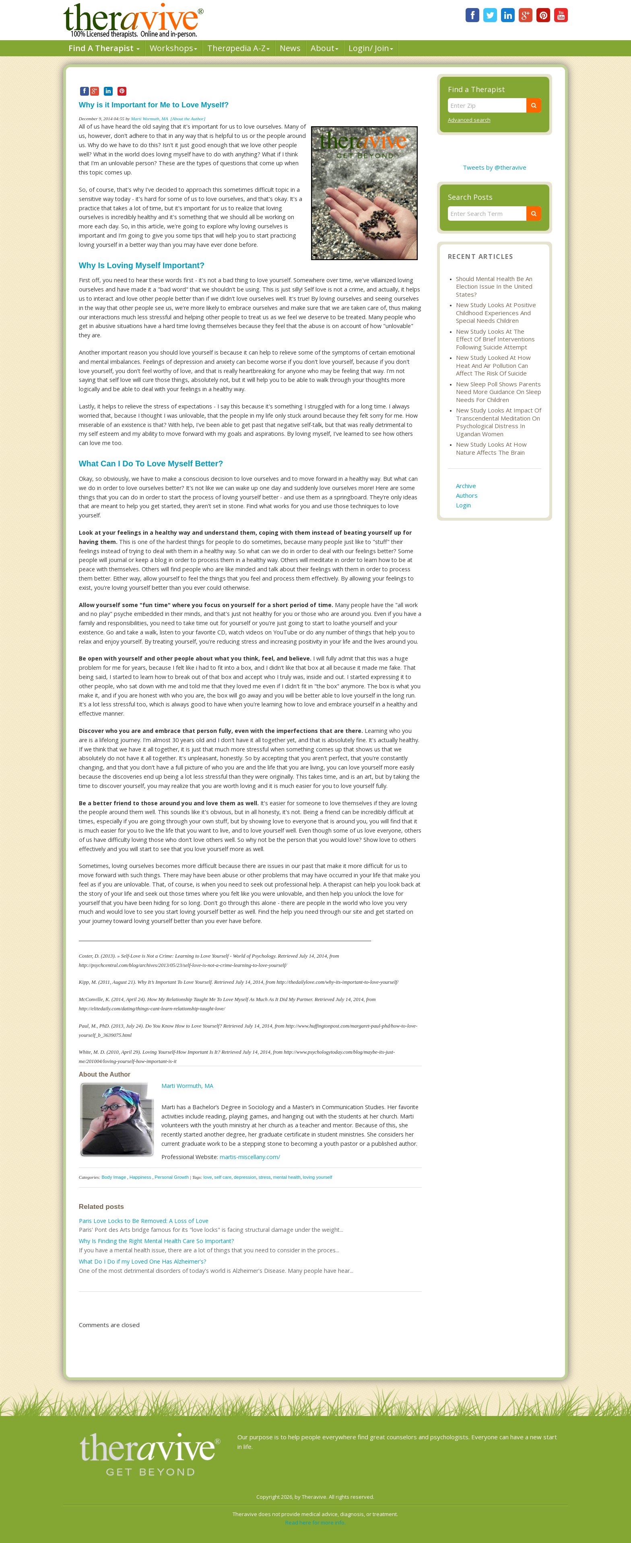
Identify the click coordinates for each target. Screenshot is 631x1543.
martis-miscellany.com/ (250, 1157)
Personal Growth (172, 1177)
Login (463, 505)
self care (222, 1177)
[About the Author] (187, 118)
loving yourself (317, 1177)
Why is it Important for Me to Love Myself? (154, 105)
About (324, 48)
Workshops (173, 48)
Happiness (140, 1177)
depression (245, 1177)
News (290, 48)
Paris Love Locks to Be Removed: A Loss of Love (143, 1221)
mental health (287, 1177)
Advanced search (469, 119)
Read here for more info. (315, 1522)
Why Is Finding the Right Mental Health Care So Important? (156, 1241)
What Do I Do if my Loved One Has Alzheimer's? (142, 1261)
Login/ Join (370, 48)
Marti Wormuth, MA (149, 118)
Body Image (113, 1177)
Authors (467, 495)
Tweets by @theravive (494, 167)
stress (264, 1177)
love (208, 1177)
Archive (466, 486)
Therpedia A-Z (238, 48)
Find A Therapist (104, 48)
